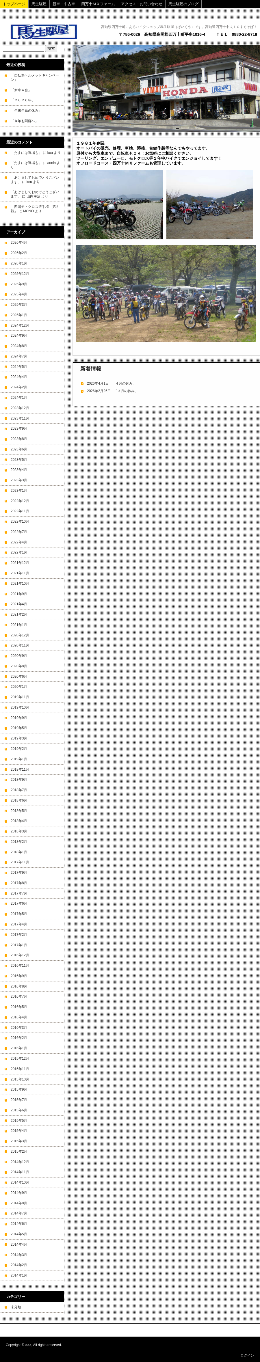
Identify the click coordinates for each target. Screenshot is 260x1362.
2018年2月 (19, 842)
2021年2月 (19, 614)
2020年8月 (19, 666)
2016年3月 (19, 1028)
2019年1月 (19, 759)
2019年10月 (20, 707)
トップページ (14, 4)
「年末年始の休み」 (26, 111)
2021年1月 (19, 625)
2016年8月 (19, 986)
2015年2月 (19, 1151)
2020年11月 (20, 645)
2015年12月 (20, 1059)
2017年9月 (19, 873)
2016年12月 (20, 955)
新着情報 (90, 369)
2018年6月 (19, 800)
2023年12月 (20, 408)
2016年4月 (19, 1017)
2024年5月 (19, 367)
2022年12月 (20, 501)
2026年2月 (19, 253)
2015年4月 (19, 1131)
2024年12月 (20, 325)
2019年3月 (19, 738)
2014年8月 (19, 1203)
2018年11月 (20, 769)
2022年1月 (19, 552)
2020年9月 (19, 656)
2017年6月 (19, 903)
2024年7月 (19, 356)
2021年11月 (20, 573)
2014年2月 (19, 1265)
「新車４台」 (21, 90)
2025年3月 (19, 305)
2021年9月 (19, 594)
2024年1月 (19, 398)
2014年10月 (20, 1182)
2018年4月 (19, 821)
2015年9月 (19, 1089)
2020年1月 (19, 687)
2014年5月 (19, 1234)
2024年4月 (19, 377)
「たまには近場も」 (26, 153)
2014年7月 (19, 1213)
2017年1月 (19, 945)
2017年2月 (19, 935)
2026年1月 (19, 263)
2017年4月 (19, 924)
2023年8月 (19, 439)
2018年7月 (19, 790)
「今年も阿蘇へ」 (24, 121)
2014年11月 (20, 1172)
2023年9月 (19, 428)
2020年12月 (20, 635)
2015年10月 (20, 1079)
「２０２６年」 (23, 100)
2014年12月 (20, 1162)
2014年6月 (19, 1224)
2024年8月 (19, 346)
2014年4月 (19, 1244)
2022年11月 (20, 511)
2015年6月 (19, 1110)
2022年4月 (19, 542)
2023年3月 (19, 480)
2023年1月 (19, 491)
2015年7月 (19, 1100)
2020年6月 (19, 677)
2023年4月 (19, 470)
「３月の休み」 (126, 391)
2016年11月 (20, 966)
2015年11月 (20, 1069)
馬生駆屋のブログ (183, 4)
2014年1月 (19, 1275)
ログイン (247, 1355)
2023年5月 (19, 460)
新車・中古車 (64, 4)
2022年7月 (19, 532)
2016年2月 (19, 1038)
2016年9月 (19, 976)
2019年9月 (19, 718)
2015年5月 (19, 1121)
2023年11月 (20, 418)
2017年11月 (20, 862)
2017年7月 (19, 893)
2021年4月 (19, 604)
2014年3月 (19, 1255)
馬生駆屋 (39, 4)
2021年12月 (20, 563)
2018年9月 (19, 780)
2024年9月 (19, 335)
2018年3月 (19, 831)
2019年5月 (19, 728)
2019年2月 (19, 749)
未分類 (16, 1307)
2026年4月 (19, 243)
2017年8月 (19, 883)
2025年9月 (19, 284)
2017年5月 (19, 914)
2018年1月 (19, 852)
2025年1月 (19, 315)
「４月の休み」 (124, 383)
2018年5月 (19, 811)
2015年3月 (19, 1141)
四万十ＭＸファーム (98, 4)
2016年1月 (19, 1048)
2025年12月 (20, 274)
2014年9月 (19, 1193)
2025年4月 (19, 294)
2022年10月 (20, 521)
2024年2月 (19, 387)
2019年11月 (20, 697)
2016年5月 (19, 1007)
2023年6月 (19, 449)
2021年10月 (20, 584)
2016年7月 (19, 996)
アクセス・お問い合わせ (141, 4)
